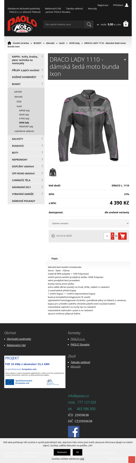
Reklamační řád (53, 8)
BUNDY (37, 43)
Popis (55, 258)
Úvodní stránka (21, 43)
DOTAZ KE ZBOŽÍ (64, 235)
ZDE (82, 458)
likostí (86, 362)
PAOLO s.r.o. (78, 339)
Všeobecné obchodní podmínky (24, 8)
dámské (50, 43)
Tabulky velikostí (74, 8)
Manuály (92, 8)
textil (61, 43)
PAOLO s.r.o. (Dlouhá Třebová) (24, 11)
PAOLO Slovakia (80, 344)
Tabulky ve (77, 362)
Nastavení (62, 452)
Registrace (103, 5)
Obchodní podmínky (19, 339)
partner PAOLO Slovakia (58, 11)
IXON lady (74, 43)
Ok (77, 452)
